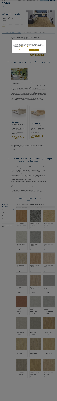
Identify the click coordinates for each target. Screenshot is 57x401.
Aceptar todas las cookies (34, 49)
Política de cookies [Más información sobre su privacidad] (24, 46)
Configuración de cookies (23, 49)
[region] (29, 46)
